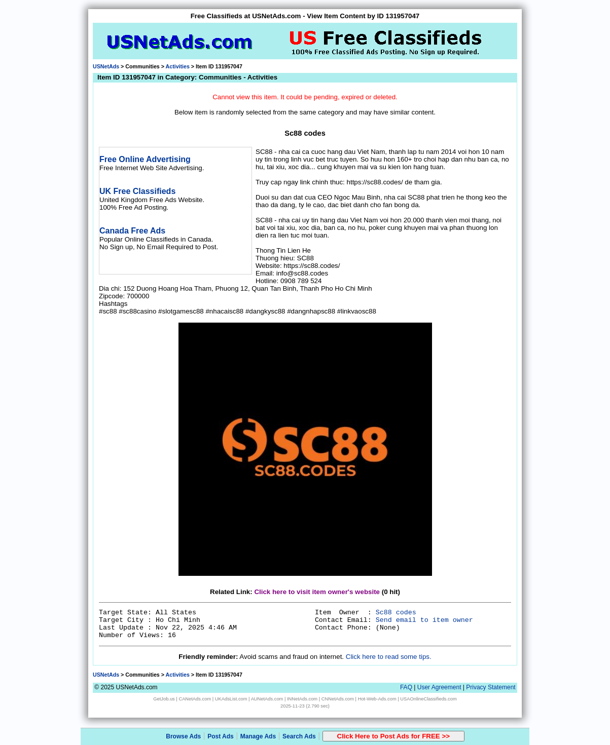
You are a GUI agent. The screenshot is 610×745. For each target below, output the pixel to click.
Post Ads (220, 736)
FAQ (406, 687)
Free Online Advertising (145, 159)
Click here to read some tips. (389, 656)
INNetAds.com (302, 698)
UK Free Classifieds (137, 191)
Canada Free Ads (132, 230)
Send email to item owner (424, 620)
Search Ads (299, 736)
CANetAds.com (194, 698)
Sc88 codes (396, 612)
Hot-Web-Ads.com (377, 698)
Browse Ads (183, 736)
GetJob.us (164, 698)
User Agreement (439, 687)
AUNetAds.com (267, 698)
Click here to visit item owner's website (317, 592)
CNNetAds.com (337, 698)
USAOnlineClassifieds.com (428, 698)
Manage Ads (258, 736)
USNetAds (106, 66)
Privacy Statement (490, 687)
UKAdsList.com (231, 698)
